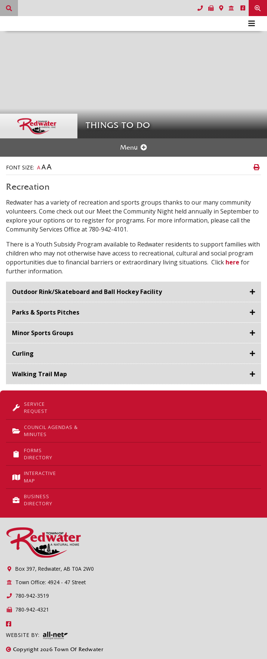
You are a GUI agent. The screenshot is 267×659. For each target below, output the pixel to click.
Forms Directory (32, 454)
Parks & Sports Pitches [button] (45, 312)
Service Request (29, 407)
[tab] (133, 292)
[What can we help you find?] (9, 8)
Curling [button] (23, 353)
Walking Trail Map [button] (39, 374)
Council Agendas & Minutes (45, 431)
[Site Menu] (133, 147)
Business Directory (32, 500)
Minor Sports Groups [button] (42, 333)
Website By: (37, 635)
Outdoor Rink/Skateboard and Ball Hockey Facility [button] (87, 292)
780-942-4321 (27, 609)
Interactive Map (34, 477)
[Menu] (251, 23)
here (232, 262)
